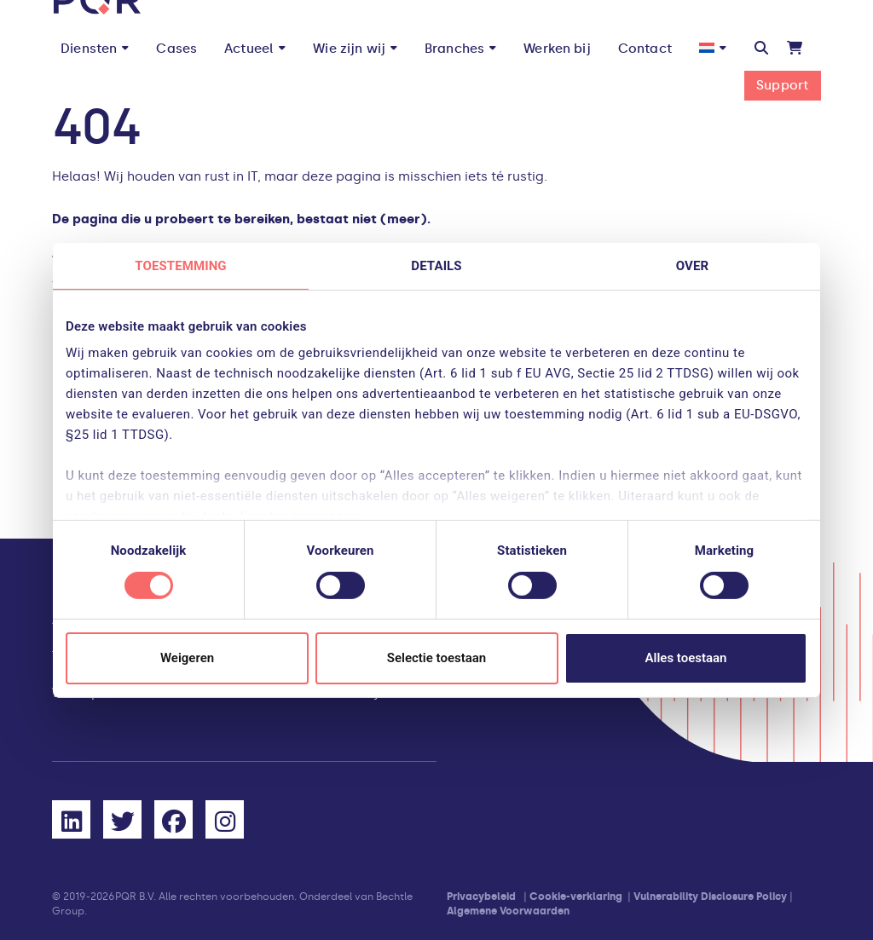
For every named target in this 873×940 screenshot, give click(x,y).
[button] (761, 49)
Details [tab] (436, 265)
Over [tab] (692, 265)
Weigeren (187, 658)
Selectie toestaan (436, 658)
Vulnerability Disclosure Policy (710, 897)
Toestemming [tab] (180, 265)
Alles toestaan (686, 658)
